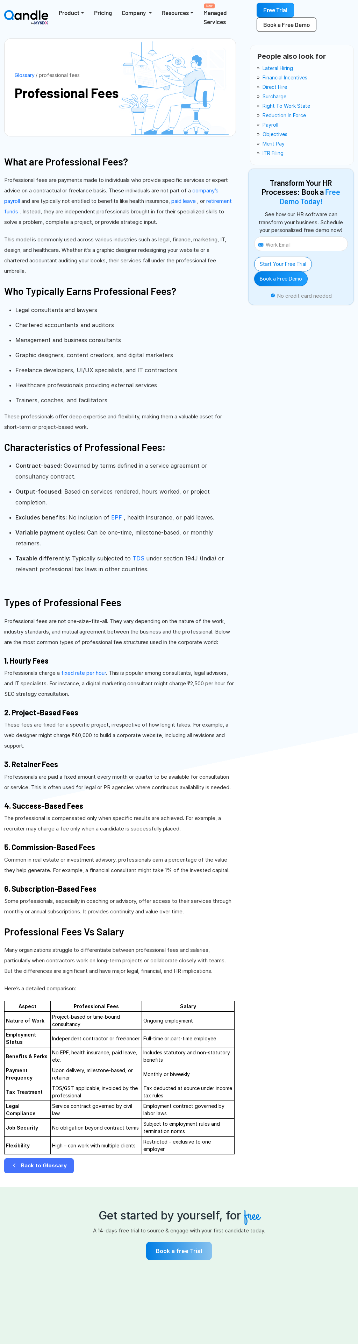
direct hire (275, 87)
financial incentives (285, 77)
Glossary (25, 75)
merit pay (274, 144)
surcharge (274, 96)
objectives (275, 134)
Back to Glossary (39, 1165)
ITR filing (273, 153)
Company (134, 12)
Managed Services (215, 14)
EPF (117, 517)
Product (69, 12)
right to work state (286, 106)
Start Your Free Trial (283, 264)
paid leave (184, 201)
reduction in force (284, 115)
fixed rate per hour (83, 673)
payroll (270, 125)
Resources (175, 12)
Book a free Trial (179, 1250)
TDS (139, 558)
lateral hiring (278, 68)
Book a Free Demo (281, 279)
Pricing (103, 12)
